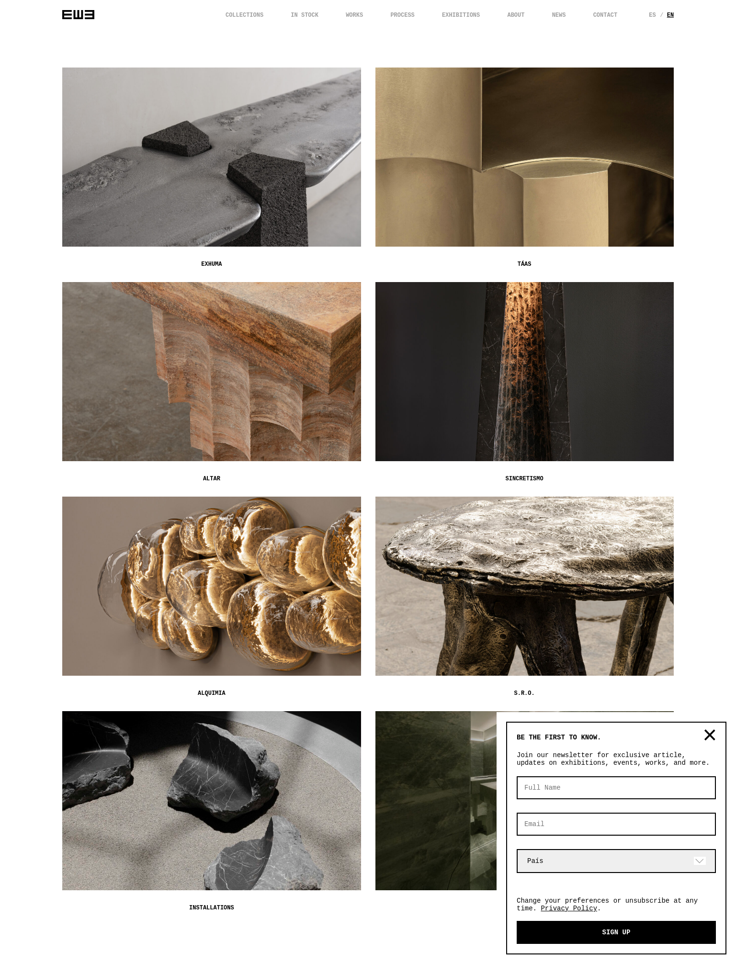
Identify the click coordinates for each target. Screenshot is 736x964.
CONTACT (605, 15)
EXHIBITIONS (461, 15)
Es (653, 15)
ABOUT (515, 15)
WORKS (354, 15)
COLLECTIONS (244, 15)
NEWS (559, 15)
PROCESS (402, 15)
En (672, 15)
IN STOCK (304, 15)
